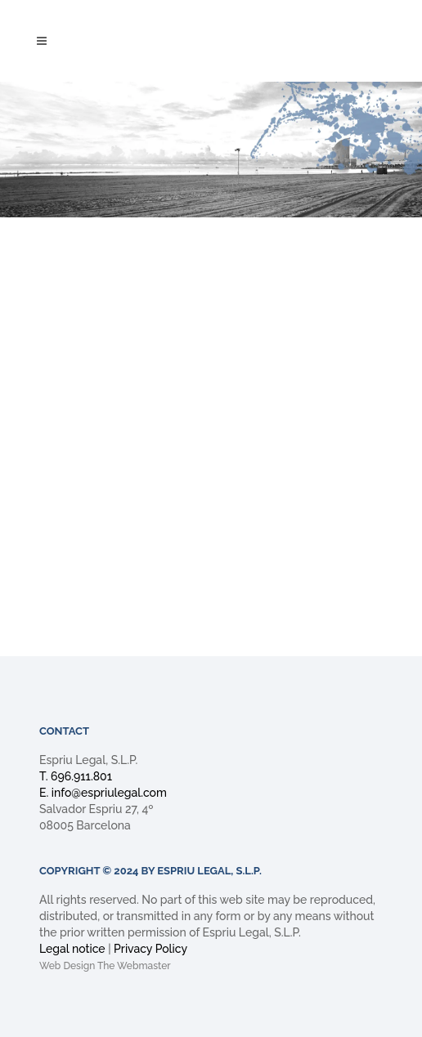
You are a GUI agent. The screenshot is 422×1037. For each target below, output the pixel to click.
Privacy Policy (150, 948)
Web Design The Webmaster (105, 966)
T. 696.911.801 (75, 776)
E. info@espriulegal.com (103, 792)
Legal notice (72, 948)
